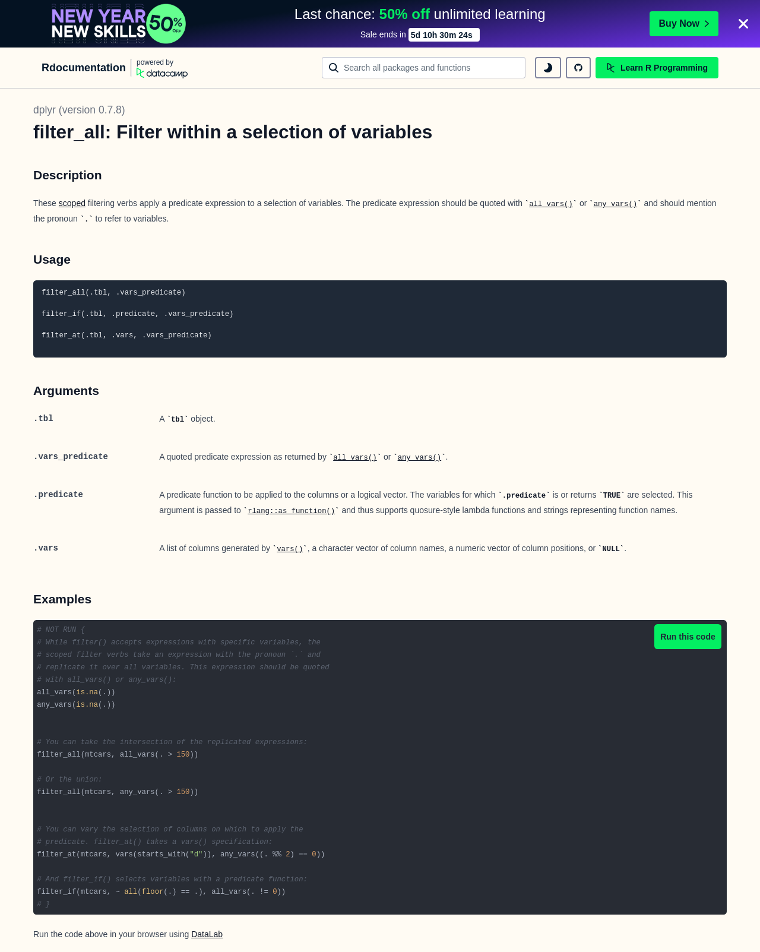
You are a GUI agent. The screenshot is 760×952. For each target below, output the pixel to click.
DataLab (207, 934)
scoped (72, 203)
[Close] (743, 24)
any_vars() (616, 204)
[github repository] (578, 67)
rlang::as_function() (291, 511)
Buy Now (684, 23)
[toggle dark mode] (548, 67)
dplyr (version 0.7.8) (79, 110)
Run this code (687, 636)
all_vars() (551, 204)
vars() (290, 549)
